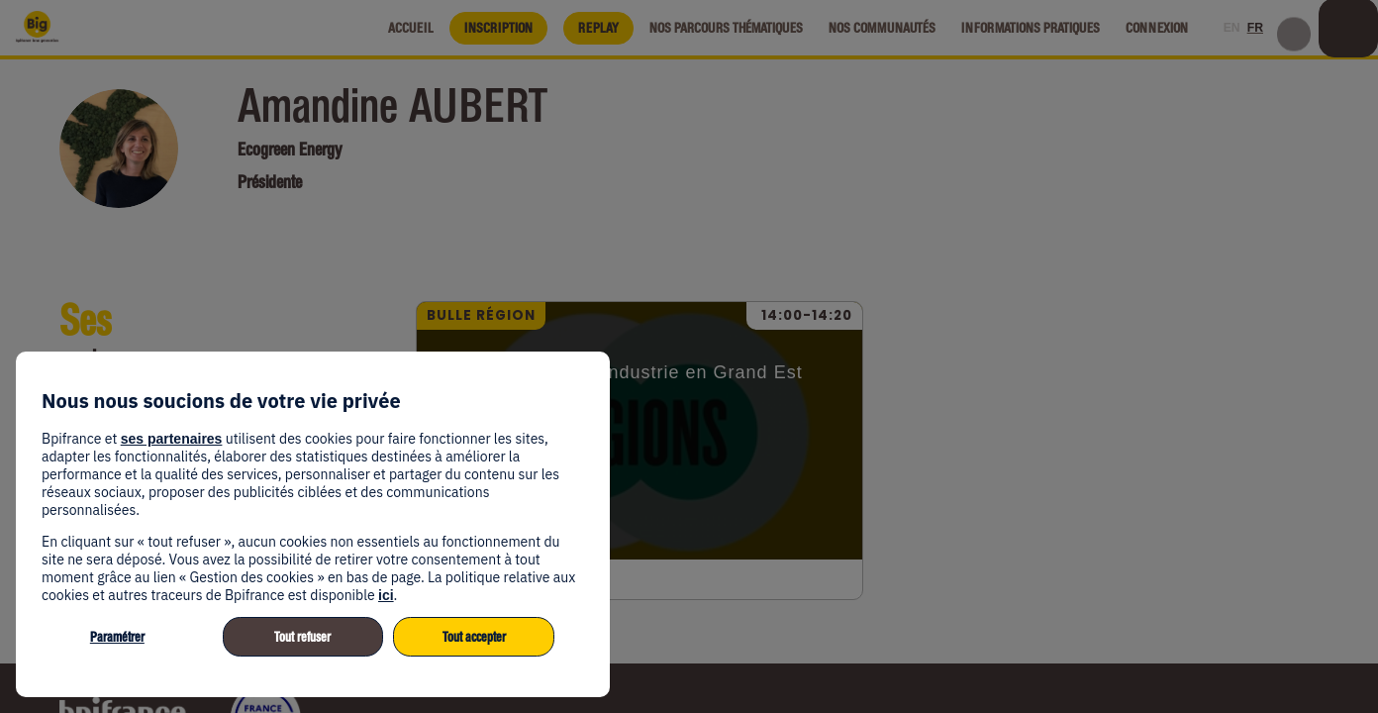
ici (386, 595)
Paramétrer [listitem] (117, 637)
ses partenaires (172, 439)
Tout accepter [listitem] (474, 637)
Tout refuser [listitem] (302, 637)
